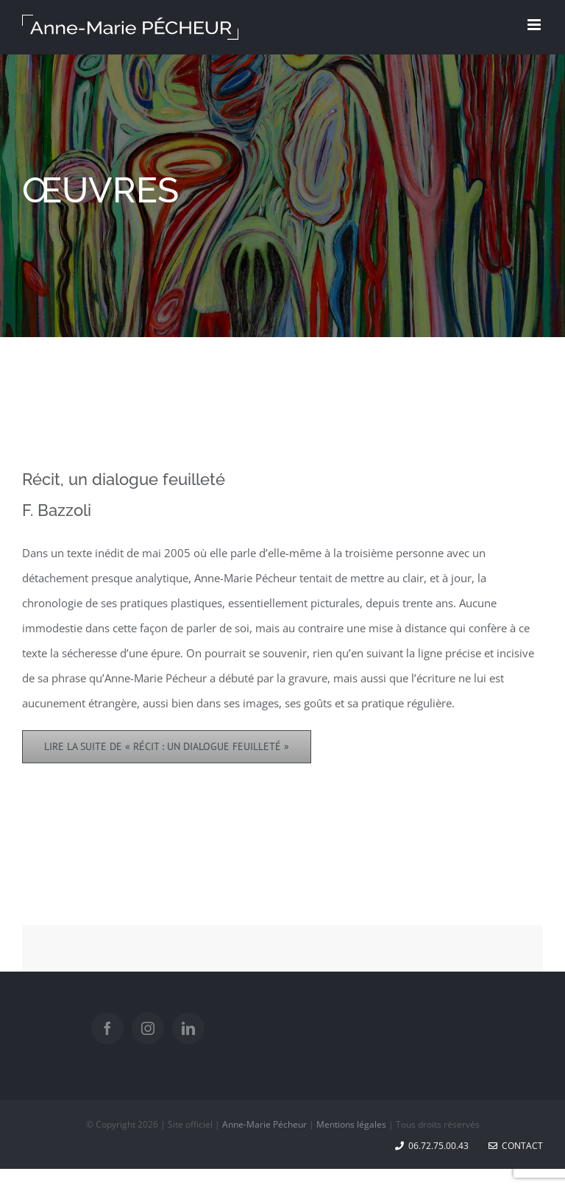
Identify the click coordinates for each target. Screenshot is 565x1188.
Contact (515, 1145)
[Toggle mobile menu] (535, 24)
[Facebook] (107, 1028)
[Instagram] (148, 1028)
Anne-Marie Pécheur (264, 1124)
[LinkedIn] (188, 1028)
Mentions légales (351, 1124)
